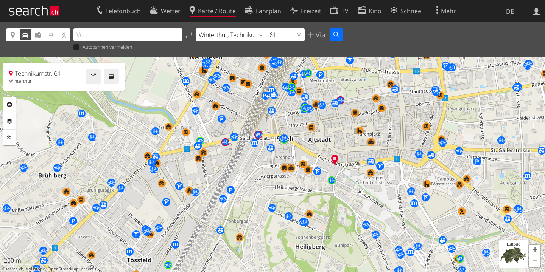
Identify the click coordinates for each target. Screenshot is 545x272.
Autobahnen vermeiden (102, 47)
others (87, 269)
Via (319, 34)
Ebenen (9, 121)
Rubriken (9, 105)
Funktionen (9, 137)
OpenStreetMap (63, 269)
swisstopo (35, 269)
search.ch (14, 269)
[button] (534, 250)
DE (510, 11)
